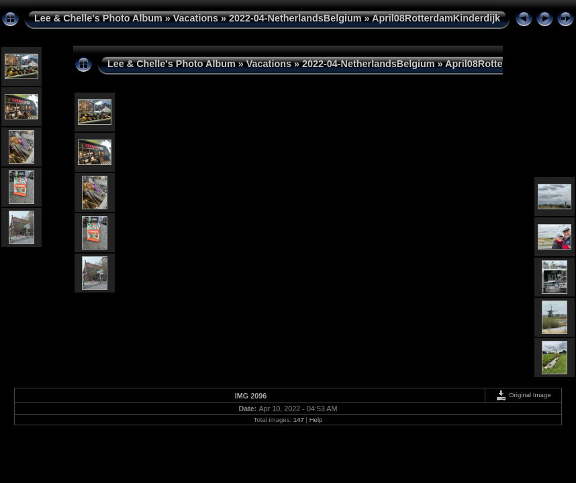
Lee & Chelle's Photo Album (98, 18)
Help (316, 419)
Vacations (195, 18)
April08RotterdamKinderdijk (436, 18)
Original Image (522, 394)
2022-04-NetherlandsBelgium (295, 18)
